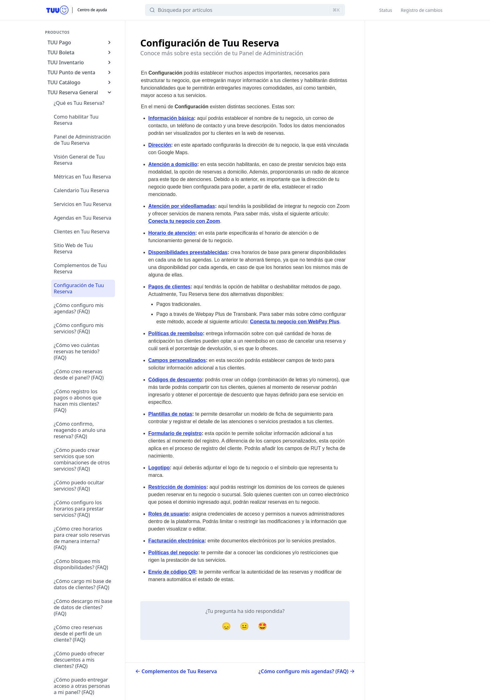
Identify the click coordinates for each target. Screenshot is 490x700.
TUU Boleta (80, 52)
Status (385, 10)
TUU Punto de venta (80, 72)
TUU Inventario (80, 62)
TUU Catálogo (80, 82)
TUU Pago (80, 42)
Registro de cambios (421, 10)
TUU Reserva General (80, 92)
